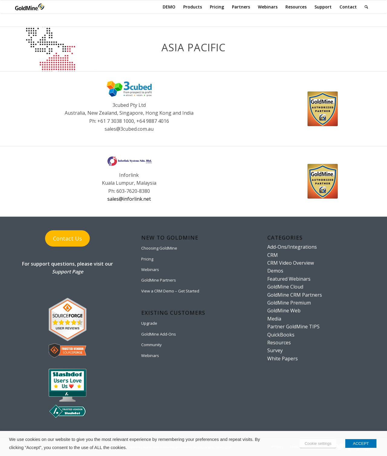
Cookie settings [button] (317, 443)
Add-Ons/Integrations (292, 247)
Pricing (147, 259)
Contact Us (67, 238)
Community (151, 344)
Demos (275, 270)
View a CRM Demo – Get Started (170, 291)
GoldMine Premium (289, 302)
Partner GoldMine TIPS (293, 326)
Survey (275, 350)
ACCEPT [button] (361, 443)
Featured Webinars (289, 279)
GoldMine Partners (158, 280)
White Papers (282, 358)
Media (274, 318)
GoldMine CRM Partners (294, 295)
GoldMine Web (284, 310)
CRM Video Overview (290, 263)
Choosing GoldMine (159, 248)
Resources (279, 342)
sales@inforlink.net (129, 199)
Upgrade (149, 323)
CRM (272, 255)
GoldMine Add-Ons (158, 334)
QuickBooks (280, 334)
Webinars (150, 269)
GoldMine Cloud (285, 286)
